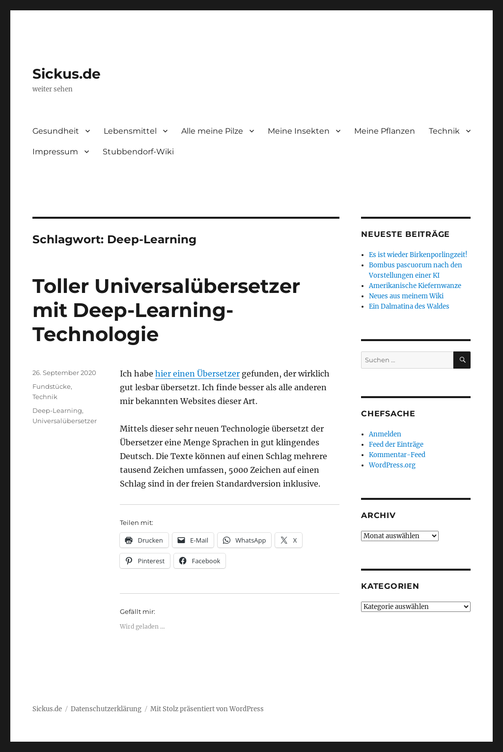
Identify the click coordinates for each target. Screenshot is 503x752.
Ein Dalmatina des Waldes (409, 306)
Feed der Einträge (396, 444)
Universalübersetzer (64, 421)
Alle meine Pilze (212, 131)
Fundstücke (51, 386)
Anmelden (385, 434)
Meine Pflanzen (384, 131)
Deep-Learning (57, 410)
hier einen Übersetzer (197, 373)
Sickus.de (66, 73)
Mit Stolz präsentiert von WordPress (207, 709)
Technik (444, 131)
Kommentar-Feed (397, 455)
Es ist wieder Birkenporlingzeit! (418, 255)
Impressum (55, 151)
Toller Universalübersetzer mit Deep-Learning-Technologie (166, 310)
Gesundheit (55, 131)
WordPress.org (392, 465)
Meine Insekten (299, 131)
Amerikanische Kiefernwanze (415, 286)
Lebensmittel (130, 131)
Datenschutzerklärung (106, 709)
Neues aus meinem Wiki (406, 296)
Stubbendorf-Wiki (138, 151)
